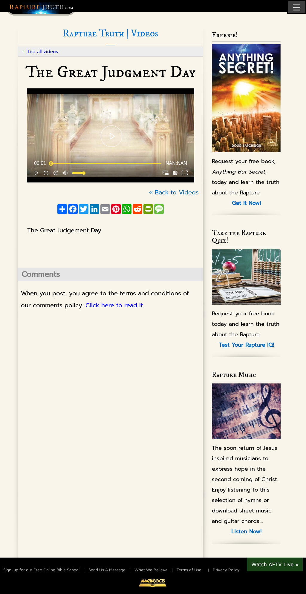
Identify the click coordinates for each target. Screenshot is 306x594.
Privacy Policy (226, 569)
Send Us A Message (107, 569)
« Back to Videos (174, 192)
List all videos (43, 51)
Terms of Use (189, 569)
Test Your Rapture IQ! (246, 345)
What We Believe (151, 569)
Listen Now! (246, 531)
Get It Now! (246, 203)
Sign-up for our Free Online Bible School (41, 569)
